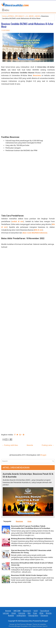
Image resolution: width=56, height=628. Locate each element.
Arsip (29, 521)
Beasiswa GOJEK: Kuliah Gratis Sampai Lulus (29, 575)
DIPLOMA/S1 (19, 16)
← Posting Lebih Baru (10, 445)
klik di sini (38, 230)
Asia (29, 613)
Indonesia (21, 613)
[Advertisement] (28, 110)
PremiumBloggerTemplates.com (20, 626)
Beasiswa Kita (26, 621)
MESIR (31, 16)
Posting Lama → (48, 445)
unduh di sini (17, 221)
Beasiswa (37, 75)
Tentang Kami (21, 615)
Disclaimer (44, 615)
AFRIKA (11, 16)
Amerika (49, 613)
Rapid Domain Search (40, 626)
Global (13, 613)
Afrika (41, 613)
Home (4, 16)
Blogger (43, 455)
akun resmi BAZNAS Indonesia (34, 233)
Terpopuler (7, 521)
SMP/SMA (16, 611)
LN (27, 16)
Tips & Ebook (44, 611)
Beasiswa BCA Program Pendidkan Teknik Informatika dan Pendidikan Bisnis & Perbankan (30, 527)
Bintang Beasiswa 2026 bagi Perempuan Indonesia (31, 539)
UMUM (37, 16)
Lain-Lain (6, 613)
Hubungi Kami (33, 615)
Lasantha (43, 624)
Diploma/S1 (27, 611)
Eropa (35, 613)
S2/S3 (36, 611)
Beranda (30, 445)
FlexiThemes (21, 624)
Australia (11, 615)
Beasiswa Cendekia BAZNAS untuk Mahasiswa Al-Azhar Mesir (27, 25)
